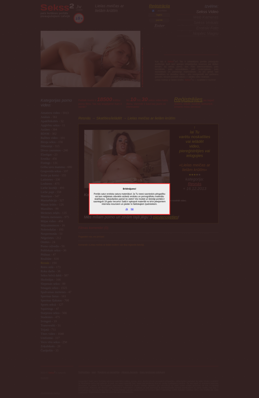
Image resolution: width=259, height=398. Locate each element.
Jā (127, 209)
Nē (132, 209)
